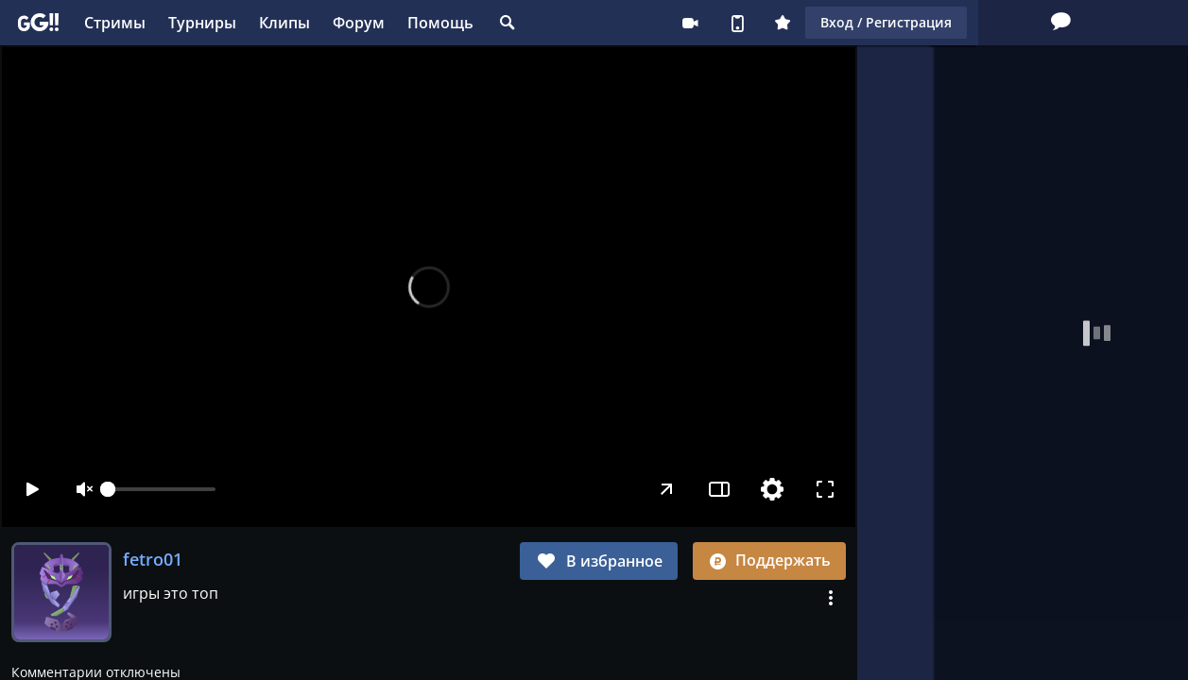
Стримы (115, 22)
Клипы (284, 22)
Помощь (440, 22)
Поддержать (769, 560)
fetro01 (152, 559)
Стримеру (570, 22)
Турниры (202, 22)
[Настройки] (772, 489)
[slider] (161, 489)
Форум (359, 22)
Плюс (662, 22)
